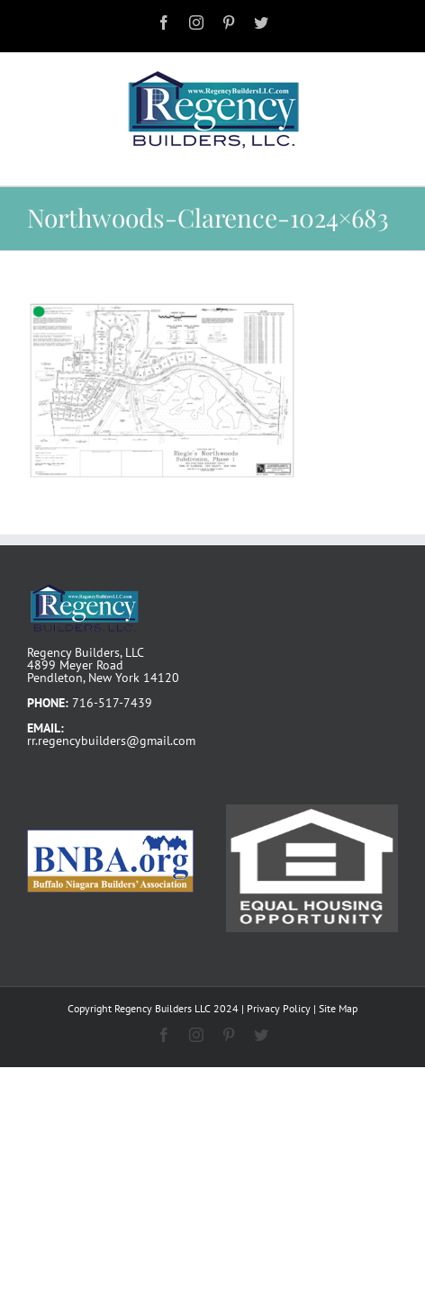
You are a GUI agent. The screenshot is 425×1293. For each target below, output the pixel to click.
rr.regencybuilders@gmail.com (111, 740)
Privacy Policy (279, 1008)
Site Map (338, 1008)
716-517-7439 (112, 703)
